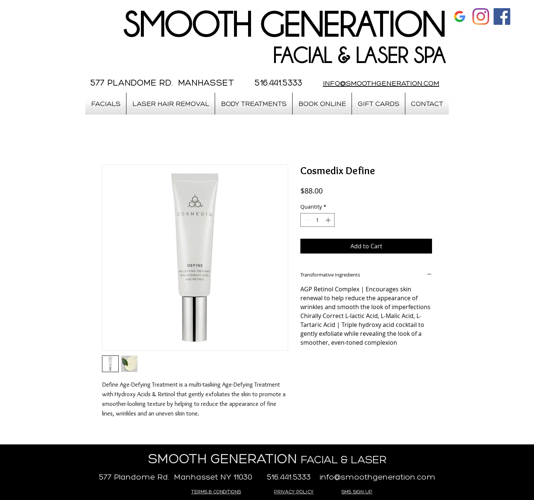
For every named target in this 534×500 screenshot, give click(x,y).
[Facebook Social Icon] (502, 16)
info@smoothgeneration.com (377, 477)
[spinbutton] (317, 219)
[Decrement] (306, 219)
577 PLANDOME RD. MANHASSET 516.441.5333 (196, 82)
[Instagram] (480, 16)
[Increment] (328, 219)
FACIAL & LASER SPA (359, 55)
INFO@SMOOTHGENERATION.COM (381, 83)
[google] (459, 16)
